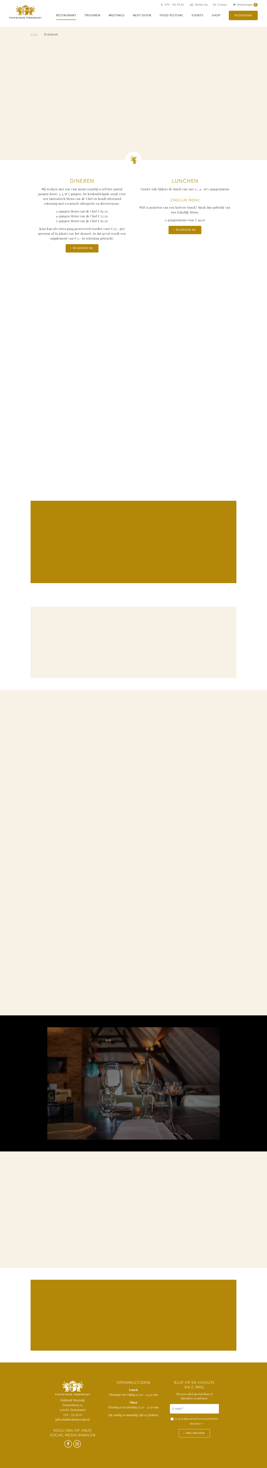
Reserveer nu (83, 248)
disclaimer (195, 1424)
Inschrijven (195, 1433)
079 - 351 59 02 (72, 1415)
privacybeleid (208, 1419)
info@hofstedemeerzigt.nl (72, 1419)
